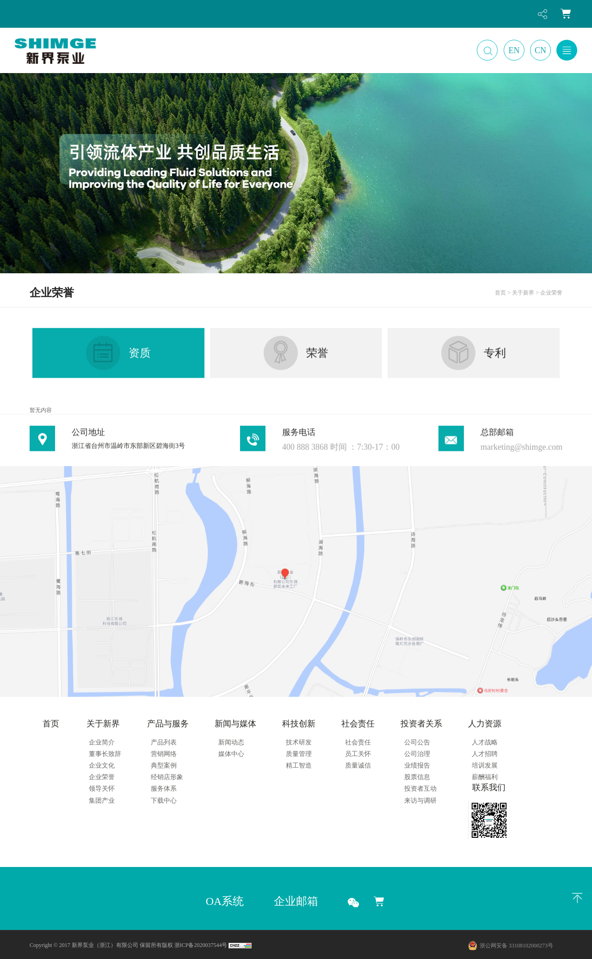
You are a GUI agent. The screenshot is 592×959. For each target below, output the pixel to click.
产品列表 (164, 742)
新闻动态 (231, 742)
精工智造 (299, 765)
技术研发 (299, 742)
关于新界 (103, 723)
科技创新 (298, 723)
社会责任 (358, 723)
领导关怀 (102, 788)
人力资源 (484, 723)
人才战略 (485, 742)
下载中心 (164, 800)
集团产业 (102, 800)
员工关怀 (358, 753)
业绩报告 (417, 765)
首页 (51, 723)
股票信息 (417, 777)
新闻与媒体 (235, 723)
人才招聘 (485, 753)
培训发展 (485, 765)
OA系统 (225, 901)
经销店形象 (167, 777)
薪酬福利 (485, 777)
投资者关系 (421, 723)
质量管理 (299, 753)
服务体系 (164, 788)
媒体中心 (231, 753)
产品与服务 (168, 723)
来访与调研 (420, 800)
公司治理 (417, 753)
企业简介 (102, 742)
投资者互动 (420, 788)
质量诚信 (358, 765)
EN (514, 50)
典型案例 (164, 765)
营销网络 (164, 753)
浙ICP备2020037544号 (201, 945)
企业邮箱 (296, 901)
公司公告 (417, 742)
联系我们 (489, 787)
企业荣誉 (102, 777)
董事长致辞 (105, 753)
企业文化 (102, 765)
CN (540, 50)
